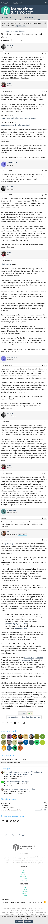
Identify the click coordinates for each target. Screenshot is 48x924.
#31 (46, 53)
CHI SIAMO (24, 870)
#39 (46, 518)
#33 (46, 171)
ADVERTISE (24, 876)
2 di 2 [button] (30, 713)
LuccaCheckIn (41, 810)
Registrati (18, 3)
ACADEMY (24, 889)
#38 (45, 473)
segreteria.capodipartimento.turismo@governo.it (18, 118)
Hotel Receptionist (11, 778)
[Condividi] (42, 53)
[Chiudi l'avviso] (45, 23)
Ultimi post (6, 768)
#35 (46, 260)
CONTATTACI (24, 880)
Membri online (8, 755)
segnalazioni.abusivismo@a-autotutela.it (15, 125)
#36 (46, 365)
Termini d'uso (15, 902)
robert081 (6, 40)
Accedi (4, 3)
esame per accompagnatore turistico (19, 789)
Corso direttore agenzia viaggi (16, 782)
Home (40, 902)
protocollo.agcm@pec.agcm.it (16, 624)
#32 (46, 91)
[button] (36, 3)
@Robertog (9, 544)
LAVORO (24, 896)
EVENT (24, 894)
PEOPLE (24, 874)
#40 (45, 540)
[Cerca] (46, 3)
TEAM (24, 872)
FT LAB (24, 887)
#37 (46, 421)
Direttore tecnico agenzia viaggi (15, 786)
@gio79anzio (6, 264)
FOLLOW (24, 878)
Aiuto (34, 902)
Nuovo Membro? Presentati (14, 793)
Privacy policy (26, 902)
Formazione (6, 899)
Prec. (22, 713)
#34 (45, 195)
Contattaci (5, 902)
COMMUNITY (24, 891)
